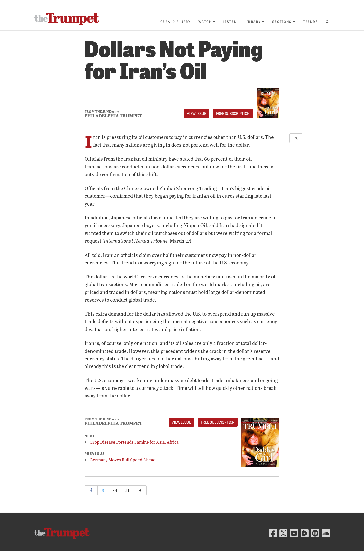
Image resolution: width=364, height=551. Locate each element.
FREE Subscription (233, 113)
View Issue (196, 113)
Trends (310, 21)
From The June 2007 (102, 111)
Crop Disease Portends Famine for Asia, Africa (134, 442)
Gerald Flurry (175, 21)
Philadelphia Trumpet (113, 115)
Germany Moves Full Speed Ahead (123, 460)
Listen (230, 21)
